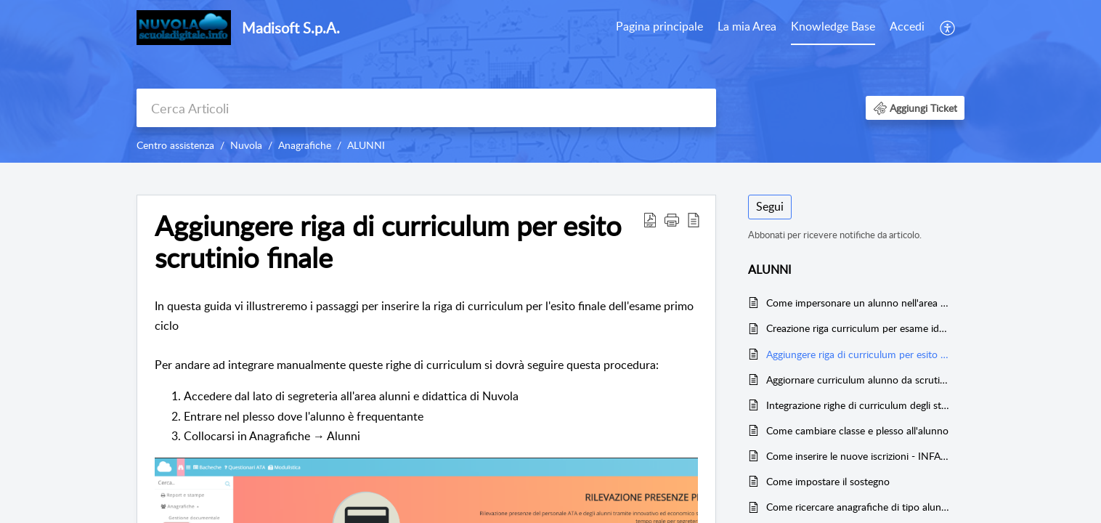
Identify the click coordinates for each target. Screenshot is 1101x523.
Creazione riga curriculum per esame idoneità (858, 328)
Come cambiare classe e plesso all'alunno (857, 430)
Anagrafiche (304, 145)
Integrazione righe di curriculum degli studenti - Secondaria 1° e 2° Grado (858, 405)
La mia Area (747, 26)
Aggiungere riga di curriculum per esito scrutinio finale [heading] (388, 242)
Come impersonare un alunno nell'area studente (858, 302)
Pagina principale (659, 26)
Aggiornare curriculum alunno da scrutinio (858, 379)
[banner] (550, 81)
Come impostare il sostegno (828, 481)
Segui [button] (770, 206)
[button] (948, 27)
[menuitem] (659, 27)
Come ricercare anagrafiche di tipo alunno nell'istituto (858, 507)
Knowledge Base (833, 26)
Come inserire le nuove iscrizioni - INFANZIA (858, 456)
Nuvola (246, 145)
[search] (426, 108)
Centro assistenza (175, 145)
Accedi (907, 26)
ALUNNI (366, 145)
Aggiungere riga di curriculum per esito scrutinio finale (858, 354)
